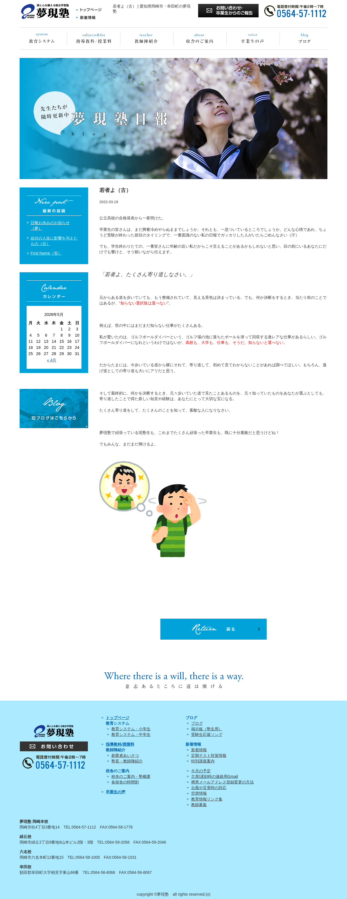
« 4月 (51, 360)
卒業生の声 (115, 792)
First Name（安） (46, 253)
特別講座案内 (203, 761)
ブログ (197, 723)
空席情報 (199, 793)
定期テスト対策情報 (208, 755)
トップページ (117, 717)
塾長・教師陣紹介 (127, 761)
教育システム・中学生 (131, 734)
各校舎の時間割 (125, 782)
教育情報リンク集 (206, 799)
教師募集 (199, 804)
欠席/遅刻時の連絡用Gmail (214, 776)
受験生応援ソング (206, 734)
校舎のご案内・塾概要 (131, 776)
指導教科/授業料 (120, 744)
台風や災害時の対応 (208, 787)
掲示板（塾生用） (206, 729)
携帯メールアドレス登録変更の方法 (222, 782)
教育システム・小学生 (131, 729)
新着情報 (199, 750)
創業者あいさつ (125, 755)
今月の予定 (201, 771)
